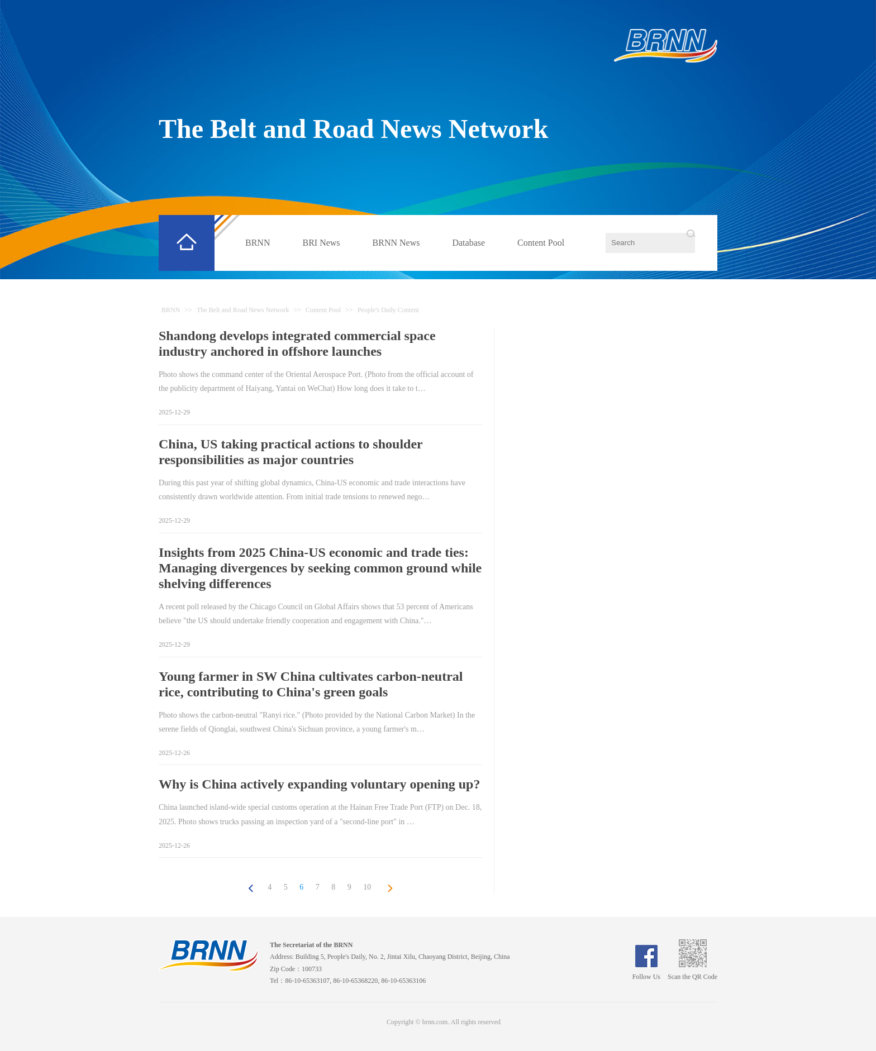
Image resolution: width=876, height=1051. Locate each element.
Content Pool (540, 242)
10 (367, 887)
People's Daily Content (388, 310)
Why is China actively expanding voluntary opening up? (319, 784)
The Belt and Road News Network (353, 129)
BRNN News (396, 242)
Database (468, 242)
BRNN (257, 242)
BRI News (321, 242)
